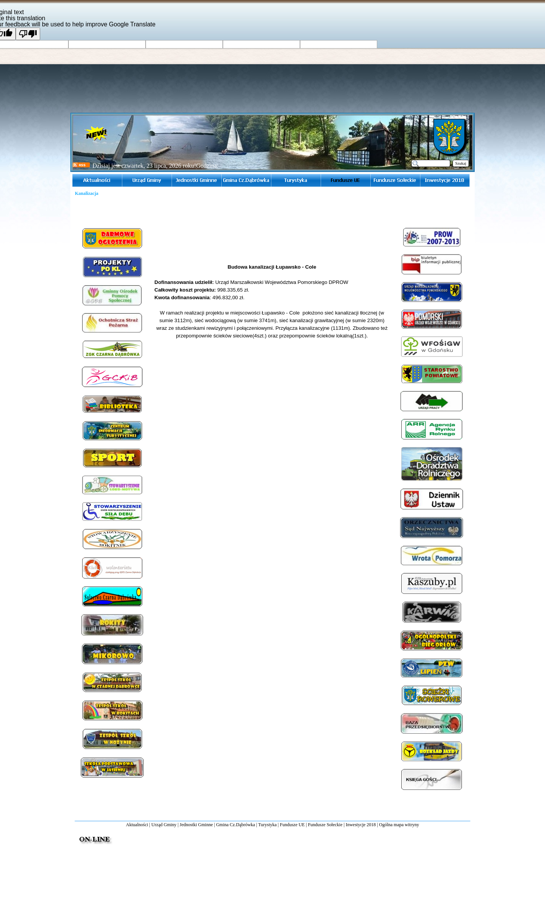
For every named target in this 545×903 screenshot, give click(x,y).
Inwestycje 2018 (360, 824)
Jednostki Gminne (196, 824)
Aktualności (137, 824)
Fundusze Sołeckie (325, 824)
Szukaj (460, 163)
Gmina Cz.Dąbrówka (235, 824)
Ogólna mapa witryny (399, 824)
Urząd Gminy (164, 824)
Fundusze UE (292, 824)
